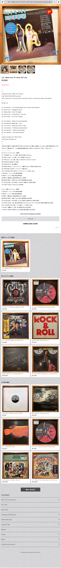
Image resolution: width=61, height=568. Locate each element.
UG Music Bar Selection (8, 544)
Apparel (3, 529)
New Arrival (4, 509)
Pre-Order (4, 504)
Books (3, 539)
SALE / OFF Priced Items (8, 500)
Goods (3, 534)
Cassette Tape (5, 524)
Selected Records (6, 519)
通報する (57, 227)
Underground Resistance (8, 514)
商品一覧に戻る (30, 489)
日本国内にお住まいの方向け (30, 223)
